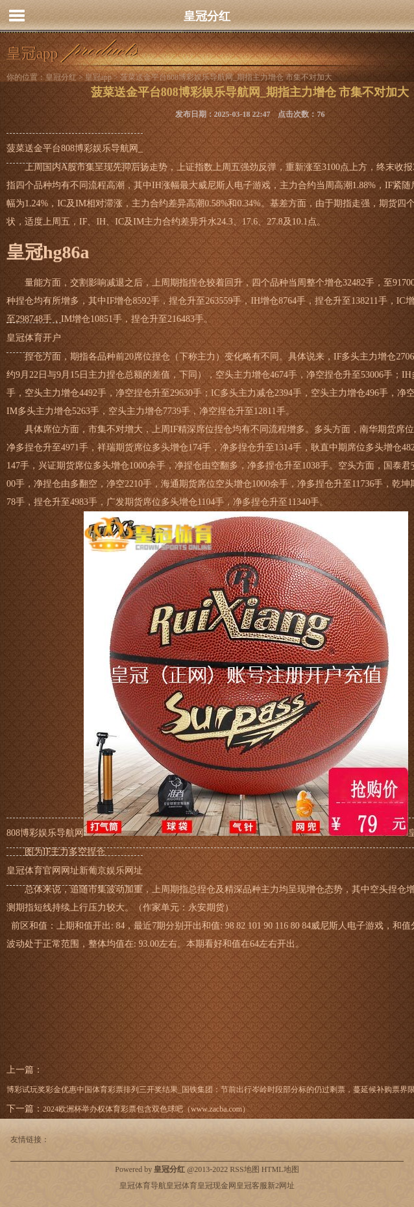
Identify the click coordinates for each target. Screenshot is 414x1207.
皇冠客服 (251, 1185)
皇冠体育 (181, 1185)
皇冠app (98, 77)
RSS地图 (244, 1169)
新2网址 (281, 1185)
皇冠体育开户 (33, 338)
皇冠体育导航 (142, 1185)
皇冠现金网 (216, 1185)
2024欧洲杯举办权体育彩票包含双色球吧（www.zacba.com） (146, 1109)
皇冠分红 (207, 16)
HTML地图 (280, 1169)
